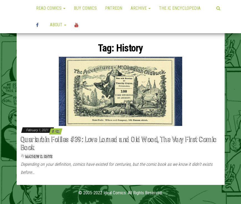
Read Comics (50, 8)
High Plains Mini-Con (39, 25)
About (58, 24)
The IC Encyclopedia (180, 8)
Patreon (113, 8)
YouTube (77, 25)
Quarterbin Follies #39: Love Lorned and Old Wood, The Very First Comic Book (119, 143)
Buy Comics (85, 8)
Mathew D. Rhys (39, 156)
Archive (141, 8)
